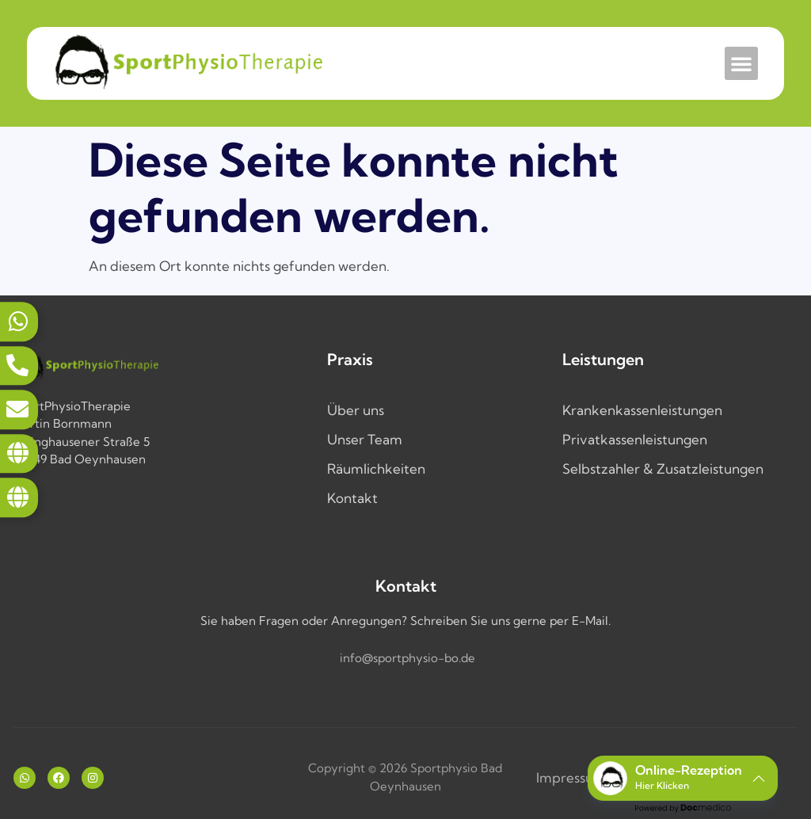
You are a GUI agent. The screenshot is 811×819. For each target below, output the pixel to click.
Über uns (355, 410)
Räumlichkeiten (376, 468)
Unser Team (364, 439)
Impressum (571, 777)
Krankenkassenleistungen (642, 410)
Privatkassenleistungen (634, 439)
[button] (741, 63)
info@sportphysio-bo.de (407, 657)
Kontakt (352, 497)
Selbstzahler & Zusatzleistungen (662, 468)
